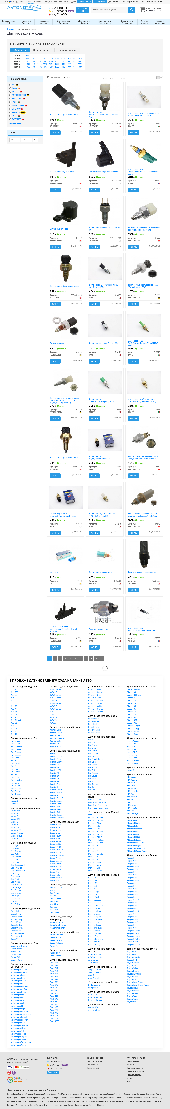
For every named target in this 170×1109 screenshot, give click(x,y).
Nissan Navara (56, 836)
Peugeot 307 (132, 891)
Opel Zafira (15, 904)
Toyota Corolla (133, 971)
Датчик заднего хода (59, 229)
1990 (28, 64)
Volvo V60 (54, 1007)
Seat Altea (54, 890)
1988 (74, 67)
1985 (57, 67)
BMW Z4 (53, 723)
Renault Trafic (94, 942)
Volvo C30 (54, 982)
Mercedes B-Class (95, 818)
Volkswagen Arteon (19, 972)
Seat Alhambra (56, 887)
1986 (63, 67)
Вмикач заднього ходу (99, 629)
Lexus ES (14, 801)
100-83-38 (58, 8)
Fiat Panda (92, 765)
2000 (28, 61)
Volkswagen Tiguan (19, 1037)
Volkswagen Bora (18, 978)
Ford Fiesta (15, 763)
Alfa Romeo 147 (95, 954)
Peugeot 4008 (133, 900)
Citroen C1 (131, 698)
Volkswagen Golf (18, 1000)
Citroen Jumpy (133, 728)
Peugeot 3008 (133, 880)
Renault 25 (92, 886)
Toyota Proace (133, 991)
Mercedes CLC (94, 826)
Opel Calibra (16, 857)
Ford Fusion (15, 769)
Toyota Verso (132, 999)
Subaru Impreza (56, 938)
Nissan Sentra (55, 864)
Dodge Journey (94, 985)
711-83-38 (58, 14)
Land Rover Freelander (97, 805)
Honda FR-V (132, 755)
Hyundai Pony (55, 795)
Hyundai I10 (54, 773)
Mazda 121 (15, 811)
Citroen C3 (131, 703)
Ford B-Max (15, 741)
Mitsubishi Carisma (135, 823)
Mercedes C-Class (95, 820)
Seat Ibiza (54, 904)
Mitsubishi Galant (134, 832)
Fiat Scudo (92, 776)
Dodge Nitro (93, 988)
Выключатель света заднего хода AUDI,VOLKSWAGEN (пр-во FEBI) (143, 457)
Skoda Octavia (17, 928)
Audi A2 (14, 703)
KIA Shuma (131, 805)
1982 (39, 67)
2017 (69, 58)
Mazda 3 (14, 816)
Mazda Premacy (17, 833)
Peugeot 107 (132, 861)
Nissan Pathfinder (57, 850)
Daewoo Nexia (55, 744)
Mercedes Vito (94, 868)
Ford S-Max (15, 786)
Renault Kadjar (94, 908)
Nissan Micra (55, 833)
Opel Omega (16, 887)
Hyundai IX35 (55, 787)
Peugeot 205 (132, 869)
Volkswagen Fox (17, 997)
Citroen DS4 (132, 720)
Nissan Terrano (56, 872)
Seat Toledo (54, 913)
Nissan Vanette (56, 878)
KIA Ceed (131, 783)
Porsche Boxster (95, 997)
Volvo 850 (54, 974)
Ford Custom (16, 752)
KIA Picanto (132, 797)
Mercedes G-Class (95, 834)
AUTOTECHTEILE (19, 95)
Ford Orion (15, 783)
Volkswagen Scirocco (19, 1025)
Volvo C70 (54, 985)
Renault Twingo (94, 945)
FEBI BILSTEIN (19, 105)
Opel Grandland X (18, 871)
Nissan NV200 (55, 841)
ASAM (16, 88)
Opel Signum (16, 893)
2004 (51, 61)
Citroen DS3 (132, 717)
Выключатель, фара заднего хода (64, 114)
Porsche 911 (93, 995)
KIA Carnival (132, 780)
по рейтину (66, 78)
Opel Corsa (15, 862)
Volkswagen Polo (18, 1023)
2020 (28, 56)
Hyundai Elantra (56, 762)
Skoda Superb (16, 936)
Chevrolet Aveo (94, 689)
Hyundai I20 (54, 776)
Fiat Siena (92, 779)
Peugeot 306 (132, 889)
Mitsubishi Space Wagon (137, 851)
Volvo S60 (54, 990)
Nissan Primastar (57, 855)
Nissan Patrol (55, 853)
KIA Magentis (132, 791)
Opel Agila (15, 845)
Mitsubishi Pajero (134, 845)
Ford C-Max (15, 744)
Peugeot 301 (132, 883)
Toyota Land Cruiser (135, 982)
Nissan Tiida (55, 875)
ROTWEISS (16, 119)
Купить (55, 133)
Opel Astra (15, 854)
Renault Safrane (94, 931)
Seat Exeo (54, 901)
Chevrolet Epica (94, 698)
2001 (34, 61)
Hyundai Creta (55, 759)
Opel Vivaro (15, 901)
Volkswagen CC (17, 984)
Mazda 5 (14, 822)
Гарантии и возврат (135, 1071)
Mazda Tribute (17, 836)
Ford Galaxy (15, 772)
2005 (57, 61)
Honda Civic (132, 747)
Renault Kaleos (94, 911)
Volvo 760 (54, 971)
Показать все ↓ (16, 123)
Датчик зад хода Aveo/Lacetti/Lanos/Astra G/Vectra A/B (103, 114)
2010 (28, 58)
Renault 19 (92, 880)
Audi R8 (14, 731)
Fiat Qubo (92, 770)
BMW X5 (53, 717)
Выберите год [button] (20, 50)
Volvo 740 (54, 968)
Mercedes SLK (94, 851)
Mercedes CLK (94, 829)
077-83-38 (58, 11)
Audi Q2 (14, 723)
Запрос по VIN (53, 1072)
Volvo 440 (54, 963)
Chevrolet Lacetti (95, 703)
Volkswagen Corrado (19, 986)
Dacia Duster (93, 721)
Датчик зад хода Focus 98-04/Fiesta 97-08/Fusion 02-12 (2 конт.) (143, 114)
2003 (45, 61)
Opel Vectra (15, 899)
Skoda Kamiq (16, 919)
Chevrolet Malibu (95, 706)
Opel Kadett (15, 876)
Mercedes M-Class (96, 840)
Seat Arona (54, 893)
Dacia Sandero (94, 730)
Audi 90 (14, 698)
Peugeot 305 (132, 886)
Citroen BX (131, 692)
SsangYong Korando (58, 925)
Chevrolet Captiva (95, 692)
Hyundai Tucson (56, 815)
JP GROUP (16, 109)
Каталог (130, 1081)
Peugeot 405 (132, 903)
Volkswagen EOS (18, 995)
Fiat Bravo (92, 745)
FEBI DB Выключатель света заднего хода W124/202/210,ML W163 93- (63, 629)
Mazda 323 (15, 819)
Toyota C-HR (132, 960)
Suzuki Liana (16, 951)
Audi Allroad (16, 720)
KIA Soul (130, 811)
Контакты (151, 2)
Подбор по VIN (82, 9)
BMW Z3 (53, 720)
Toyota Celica (132, 968)
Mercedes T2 (93, 859)
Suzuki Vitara (16, 960)
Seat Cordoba (55, 899)
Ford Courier (16, 749)
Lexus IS (14, 804)
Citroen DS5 (132, 723)
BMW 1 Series (55, 689)
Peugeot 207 (132, 875)
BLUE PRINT (17, 98)
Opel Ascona (16, 851)
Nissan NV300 (55, 844)
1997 (69, 64)
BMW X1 (53, 712)
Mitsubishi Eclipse (134, 829)
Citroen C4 (131, 706)
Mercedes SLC (94, 848)
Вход (161, 2)
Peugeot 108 (132, 864)
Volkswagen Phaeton (19, 1020)
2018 (74, 58)
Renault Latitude (95, 919)
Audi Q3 (14, 726)
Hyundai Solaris (56, 801)
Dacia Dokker (93, 719)
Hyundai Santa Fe (57, 798)
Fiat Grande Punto (95, 759)
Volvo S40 (54, 988)
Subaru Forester (56, 935)
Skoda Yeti (15, 939)
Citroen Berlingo (133, 689)
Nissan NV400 (55, 847)
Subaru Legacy (56, 940)
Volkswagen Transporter (21, 1042)
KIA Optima (132, 794)
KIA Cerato (131, 786)
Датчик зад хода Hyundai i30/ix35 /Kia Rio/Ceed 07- (103, 286)
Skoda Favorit (16, 914)
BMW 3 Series (55, 695)
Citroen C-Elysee (134, 695)
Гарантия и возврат (136, 2)
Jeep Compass (94, 972)
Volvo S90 (54, 999)
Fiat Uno (91, 790)
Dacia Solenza (94, 733)
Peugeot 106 (132, 858)
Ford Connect (16, 747)
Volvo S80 (54, 996)
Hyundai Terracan (57, 807)
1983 (45, 67)
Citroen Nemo (133, 731)
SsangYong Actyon (57, 922)
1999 (80, 64)
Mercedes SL (93, 845)
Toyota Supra (132, 996)
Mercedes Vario (94, 865)
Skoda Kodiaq (16, 925)
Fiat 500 (91, 739)
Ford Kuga (15, 777)
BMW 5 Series (55, 701)
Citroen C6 (131, 712)
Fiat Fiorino (93, 756)
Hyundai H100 (55, 770)
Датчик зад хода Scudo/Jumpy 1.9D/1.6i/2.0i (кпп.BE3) (102, 515)
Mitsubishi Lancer (134, 840)
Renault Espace (94, 900)
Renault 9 (92, 889)
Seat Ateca (54, 896)
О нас (129, 1078)
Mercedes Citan (94, 823)
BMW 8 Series (55, 709)
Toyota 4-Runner (134, 951)
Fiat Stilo (92, 781)
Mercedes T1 (93, 857)
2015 (57, 58)
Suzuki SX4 (15, 957)
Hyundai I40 (54, 781)
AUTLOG (15, 92)
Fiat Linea (92, 762)
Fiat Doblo (92, 751)
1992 (39, 64)
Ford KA (14, 774)
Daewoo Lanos (56, 735)
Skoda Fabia (16, 911)
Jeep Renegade (94, 975)
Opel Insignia (16, 873)
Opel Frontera (16, 868)
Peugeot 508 (132, 914)
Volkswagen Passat (19, 1017)
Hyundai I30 (54, 779)
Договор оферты (134, 1075)
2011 (34, 58)
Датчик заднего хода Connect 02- (103, 343)
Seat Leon (54, 910)
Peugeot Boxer (133, 933)
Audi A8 (14, 717)
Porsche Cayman (95, 1000)
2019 (80, 58)
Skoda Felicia (16, 917)
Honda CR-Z (132, 752)
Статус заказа (100, 2)
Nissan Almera (56, 825)
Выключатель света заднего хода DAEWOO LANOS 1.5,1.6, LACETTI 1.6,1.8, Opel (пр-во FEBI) (64, 400)
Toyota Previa (132, 988)
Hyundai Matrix (56, 793)
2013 (45, 58)
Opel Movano (16, 885)
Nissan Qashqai (56, 861)
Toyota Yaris (132, 1002)
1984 (51, 67)
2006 (63, 61)
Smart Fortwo (55, 956)
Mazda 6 (14, 825)
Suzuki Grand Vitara (19, 946)
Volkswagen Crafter (19, 989)
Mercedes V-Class (95, 862)
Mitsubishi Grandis (135, 834)
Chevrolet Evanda (95, 701)
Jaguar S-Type (94, 1007)
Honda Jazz (132, 758)
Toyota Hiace (132, 977)
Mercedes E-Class (95, 832)
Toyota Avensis (133, 957)
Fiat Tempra (93, 784)
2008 (74, 61)
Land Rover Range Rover (98, 808)
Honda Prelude (133, 761)
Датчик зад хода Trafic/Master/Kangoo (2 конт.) (102, 400)
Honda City (131, 744)
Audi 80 (14, 695)
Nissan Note (55, 839)
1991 (34, 64)
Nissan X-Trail (55, 880)
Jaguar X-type (94, 1010)
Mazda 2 (14, 813)
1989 (80, 67)
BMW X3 (53, 714)
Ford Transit (16, 794)
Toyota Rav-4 (132, 993)
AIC (13, 85)
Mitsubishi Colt (133, 826)
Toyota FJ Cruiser (134, 974)
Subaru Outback (56, 943)
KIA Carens (131, 777)
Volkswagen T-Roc (18, 1034)
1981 (34, 67)
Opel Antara (15, 848)
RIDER (14, 116)
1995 (57, 64)
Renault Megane (95, 928)
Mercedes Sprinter (95, 854)
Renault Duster (94, 897)
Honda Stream (133, 763)
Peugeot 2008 (133, 866)
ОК (35, 140)
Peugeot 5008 (133, 911)
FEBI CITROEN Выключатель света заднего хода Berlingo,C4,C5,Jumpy (143, 515)
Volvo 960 (54, 979)
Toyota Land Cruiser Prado (138, 985)
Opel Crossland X (18, 865)
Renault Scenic (94, 936)
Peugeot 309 (132, 897)
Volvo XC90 (54, 1021)
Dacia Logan (93, 727)
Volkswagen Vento (18, 1045)
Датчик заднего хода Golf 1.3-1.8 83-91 (104, 229)
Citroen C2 (131, 701)
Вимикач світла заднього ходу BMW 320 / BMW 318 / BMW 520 (144, 229)
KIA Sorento (132, 808)
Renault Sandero (95, 933)
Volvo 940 (54, 976)
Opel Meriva (16, 879)
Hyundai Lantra (56, 790)
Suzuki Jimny (16, 949)
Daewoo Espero (56, 730)
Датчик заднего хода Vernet (101, 572)
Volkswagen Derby (18, 992)
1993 (45, 64)
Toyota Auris (132, 954)
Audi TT (14, 734)
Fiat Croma (92, 748)
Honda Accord (133, 741)
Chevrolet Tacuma (95, 712)
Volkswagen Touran (19, 1039)
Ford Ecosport (16, 755)
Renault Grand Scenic (97, 905)
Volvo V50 (54, 1004)
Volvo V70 (54, 1010)
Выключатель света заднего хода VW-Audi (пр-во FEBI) (143, 286)
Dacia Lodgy (93, 724)
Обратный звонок (84, 2)
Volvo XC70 (54, 1018)
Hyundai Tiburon (56, 809)
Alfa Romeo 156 (95, 957)
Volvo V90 (54, 1013)
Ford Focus (15, 766)
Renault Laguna (94, 917)
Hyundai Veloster (57, 818)
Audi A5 (14, 712)
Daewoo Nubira (56, 747)
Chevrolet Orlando (95, 709)
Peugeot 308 (132, 894)
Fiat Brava (92, 742)
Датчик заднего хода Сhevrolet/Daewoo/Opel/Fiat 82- (63, 515)
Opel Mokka (16, 882)
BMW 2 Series (55, 692)
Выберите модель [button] (68, 50)
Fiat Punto (92, 767)
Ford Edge (15, 758)
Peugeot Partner (134, 939)
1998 (74, 64)
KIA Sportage (132, 813)
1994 (51, 64)
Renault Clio (93, 894)
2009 (80, 61)
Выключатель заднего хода (62, 172)
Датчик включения (58, 343)
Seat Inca (53, 907)
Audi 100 (14, 689)
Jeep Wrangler (94, 978)
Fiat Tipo (91, 787)
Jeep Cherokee (94, 970)
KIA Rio (130, 802)
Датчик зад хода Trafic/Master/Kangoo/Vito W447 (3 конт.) (143, 171)
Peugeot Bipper (133, 931)
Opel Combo (16, 859)
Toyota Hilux (132, 979)
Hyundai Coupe (56, 756)
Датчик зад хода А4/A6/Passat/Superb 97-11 (100, 457)
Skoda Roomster (17, 933)
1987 (69, 67)
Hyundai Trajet (55, 812)
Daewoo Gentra (56, 733)
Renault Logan (94, 922)
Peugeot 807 (132, 928)
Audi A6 (14, 714)
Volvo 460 (54, 965)
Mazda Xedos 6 (17, 839)
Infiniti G (130, 770)
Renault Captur (94, 891)
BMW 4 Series (55, 698)
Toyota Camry (133, 963)
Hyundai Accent (56, 753)
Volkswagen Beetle (18, 975)
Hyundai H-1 (55, 767)
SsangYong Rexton (57, 928)
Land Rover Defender (97, 799)
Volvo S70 (54, 993)
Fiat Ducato (93, 753)
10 (96, 659)
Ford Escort (15, 761)
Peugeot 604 (132, 917)
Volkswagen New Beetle (21, 1014)
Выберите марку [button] (43, 50)
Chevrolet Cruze (94, 695)
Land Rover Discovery (97, 802)
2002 (39, 61)
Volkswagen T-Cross (19, 1031)
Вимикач (54, 572)
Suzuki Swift (16, 954)
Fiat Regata (93, 773)
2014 (51, 58)
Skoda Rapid (16, 931)
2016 (63, 58)
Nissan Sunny (55, 866)
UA (11, 2)
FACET (14, 102)
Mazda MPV (16, 830)
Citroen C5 (131, 709)
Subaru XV (54, 946)
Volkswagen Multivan (19, 1011)
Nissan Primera (56, 858)
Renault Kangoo (94, 914)
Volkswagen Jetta (18, 1003)
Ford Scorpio (16, 788)
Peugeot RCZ (132, 942)
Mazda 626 (15, 827)
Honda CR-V (132, 749)
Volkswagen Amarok (19, 970)
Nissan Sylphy (55, 869)
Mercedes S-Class (95, 843)
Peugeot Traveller (134, 945)
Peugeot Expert (133, 936)
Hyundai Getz (55, 765)
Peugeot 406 (132, 905)
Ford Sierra (15, 791)
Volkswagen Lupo (18, 1009)
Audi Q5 (14, 728)
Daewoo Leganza (57, 738)
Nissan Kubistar (56, 830)
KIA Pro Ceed (132, 799)
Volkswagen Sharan (19, 1028)
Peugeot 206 (132, 872)
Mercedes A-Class (95, 815)
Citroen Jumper (133, 726)
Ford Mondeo (16, 780)
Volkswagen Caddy (18, 981)
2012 (39, 58)
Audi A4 (14, 709)
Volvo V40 (54, 1002)
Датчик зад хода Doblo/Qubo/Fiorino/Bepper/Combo (143, 629)
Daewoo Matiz (55, 741)
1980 (28, 67)
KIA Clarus (131, 788)
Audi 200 (14, 692)
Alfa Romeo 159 (95, 960)
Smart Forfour (55, 953)
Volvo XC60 (54, 1016)
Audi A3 (14, 706)
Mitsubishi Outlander (135, 843)
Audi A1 (14, 701)
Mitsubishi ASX (133, 820)
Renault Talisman (95, 939)
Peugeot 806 (132, 925)
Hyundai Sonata (56, 804)
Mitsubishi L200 (133, 837)
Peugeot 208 (132, 878)
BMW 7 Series (55, 706)
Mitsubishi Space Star (136, 848)
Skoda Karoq (16, 922)
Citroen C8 (131, 714)
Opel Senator (16, 890)
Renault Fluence (94, 903)
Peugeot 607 (132, 922)
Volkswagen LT (17, 1006)
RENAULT (17, 112)
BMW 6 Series (55, 703)
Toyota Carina (133, 965)
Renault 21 (92, 883)
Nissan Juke (55, 827)
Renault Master (94, 925)
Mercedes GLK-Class (96, 837)
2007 (69, 61)
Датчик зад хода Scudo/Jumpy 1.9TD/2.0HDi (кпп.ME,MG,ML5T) (142, 400)
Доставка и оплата (116, 2)
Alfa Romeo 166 (95, 963)
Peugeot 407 (132, 908)
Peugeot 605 (132, 919)
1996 (63, 64)
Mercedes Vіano (95, 871)
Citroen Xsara (132, 734)
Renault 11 (92, 878)
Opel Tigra (15, 896)
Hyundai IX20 (55, 784)
